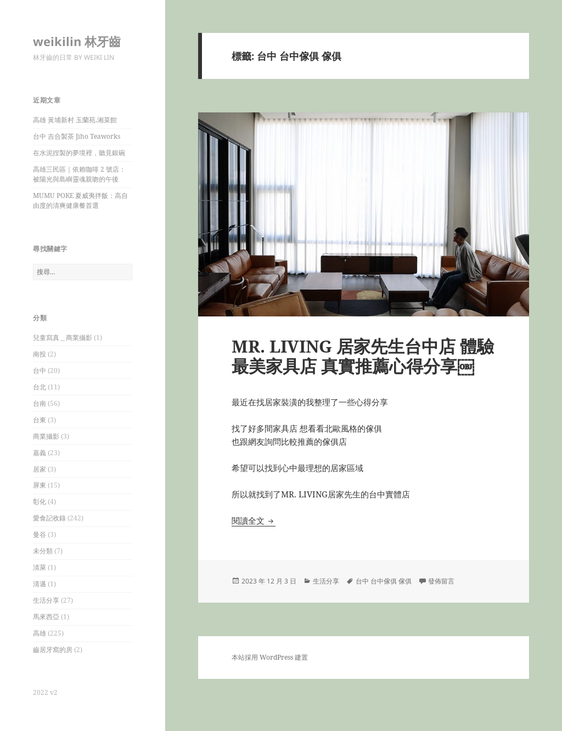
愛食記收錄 (49, 518)
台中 (39, 370)
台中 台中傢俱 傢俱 (384, 581)
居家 (39, 469)
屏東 (39, 485)
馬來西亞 (46, 616)
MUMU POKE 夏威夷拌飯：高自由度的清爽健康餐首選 (80, 200)
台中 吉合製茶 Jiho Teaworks (76, 136)
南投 (39, 354)
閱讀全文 (254, 520)
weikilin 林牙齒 (77, 41)
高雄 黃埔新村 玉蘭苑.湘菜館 (75, 119)
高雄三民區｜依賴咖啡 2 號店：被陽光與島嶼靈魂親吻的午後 (79, 174)
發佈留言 (441, 581)
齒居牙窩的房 (52, 649)
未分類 (43, 551)
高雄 (39, 633)
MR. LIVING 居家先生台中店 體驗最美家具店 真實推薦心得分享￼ (363, 356)
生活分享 (46, 600)
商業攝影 (46, 436)
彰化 (39, 501)
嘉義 (39, 452)
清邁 (39, 583)
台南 (39, 403)
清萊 (39, 567)
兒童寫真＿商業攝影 (62, 337)
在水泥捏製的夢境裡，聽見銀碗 (79, 152)
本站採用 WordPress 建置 (270, 657)
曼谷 (39, 534)
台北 (39, 387)
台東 (39, 419)
